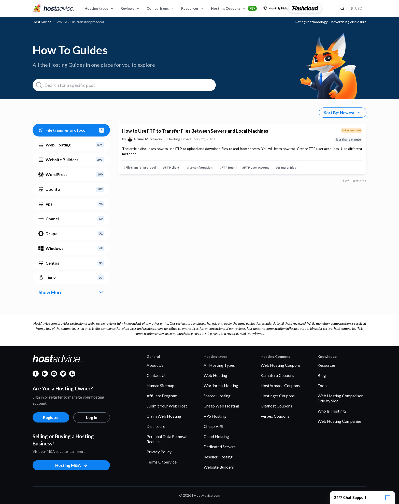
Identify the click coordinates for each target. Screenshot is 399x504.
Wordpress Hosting (221, 385)
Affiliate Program (162, 395)
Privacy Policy (159, 451)
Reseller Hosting (218, 456)
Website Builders (219, 467)
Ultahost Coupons (276, 405)
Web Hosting (215, 375)
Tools (322, 385)
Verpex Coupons (275, 416)
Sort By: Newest (343, 112)
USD (356, 8)
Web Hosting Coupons (281, 365)
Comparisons (161, 8)
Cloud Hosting (216, 436)
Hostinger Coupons (278, 395)
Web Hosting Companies (340, 421)
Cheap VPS (213, 426)
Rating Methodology (311, 22)
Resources (192, 8)
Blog (322, 375)
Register (51, 417)
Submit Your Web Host (167, 405)
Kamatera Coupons (277, 375)
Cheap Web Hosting (221, 405)
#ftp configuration (199, 167)
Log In (91, 417)
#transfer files (286, 167)
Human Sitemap (160, 385)
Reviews (130, 8)
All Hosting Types (219, 365)
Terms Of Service (162, 461)
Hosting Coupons (234, 8)
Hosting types (99, 8)
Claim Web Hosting (164, 416)
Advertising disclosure (348, 22)
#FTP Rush (227, 167)
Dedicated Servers (220, 446)
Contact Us (156, 375)
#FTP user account (255, 167)
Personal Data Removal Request (167, 439)
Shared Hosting (217, 395)
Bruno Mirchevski (148, 139)
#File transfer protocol (140, 167)
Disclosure (156, 426)
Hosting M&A (71, 465)
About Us (155, 365)
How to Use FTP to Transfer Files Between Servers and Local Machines (195, 131)
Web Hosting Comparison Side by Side (340, 398)
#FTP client (171, 167)
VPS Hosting (215, 416)
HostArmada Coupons (280, 385)
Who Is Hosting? (332, 410)
